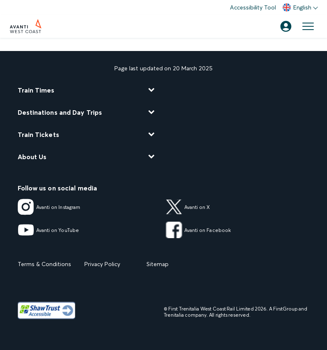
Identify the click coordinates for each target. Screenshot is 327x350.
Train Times (36, 90)
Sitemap (157, 264)
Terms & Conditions (44, 264)
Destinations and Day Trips (60, 112)
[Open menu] (308, 26)
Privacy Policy (102, 264)
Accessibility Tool (253, 7)
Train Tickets (38, 134)
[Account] (285, 26)
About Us (32, 157)
